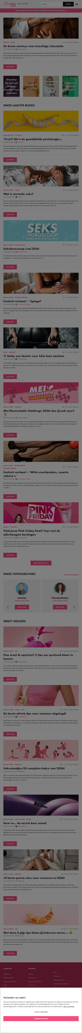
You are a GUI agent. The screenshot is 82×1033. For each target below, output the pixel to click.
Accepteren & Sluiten (41, 1019)
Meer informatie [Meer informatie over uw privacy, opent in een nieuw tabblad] (68, 1006)
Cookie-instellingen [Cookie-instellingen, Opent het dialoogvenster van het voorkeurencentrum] (41, 1012)
